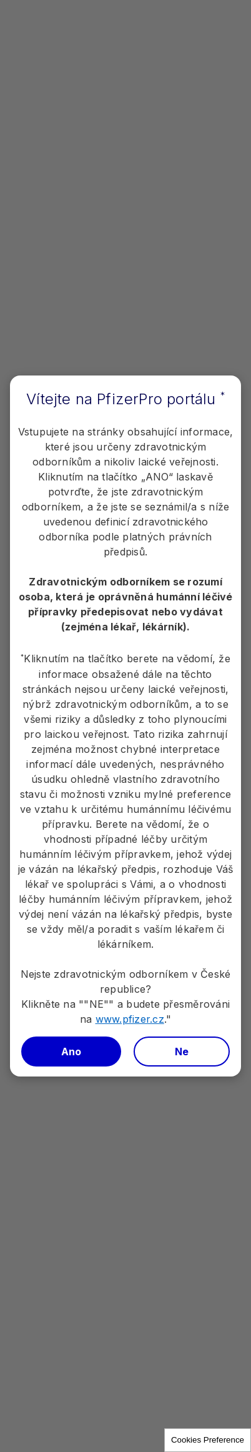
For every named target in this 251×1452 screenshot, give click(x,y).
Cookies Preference (207, 1440)
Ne (182, 1051)
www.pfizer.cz (130, 1019)
